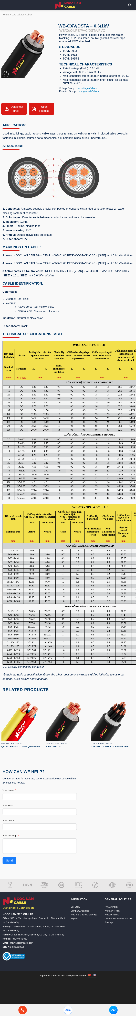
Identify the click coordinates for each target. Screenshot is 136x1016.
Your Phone (8, 820)
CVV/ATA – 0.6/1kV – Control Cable (110, 746)
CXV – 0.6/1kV (53, 746)
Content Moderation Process (118, 918)
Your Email (8, 805)
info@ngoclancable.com (21, 943)
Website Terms (111, 914)
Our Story (75, 907)
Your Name (8, 790)
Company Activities (80, 910)
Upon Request (40, 108)
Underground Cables (88, 91)
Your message (10, 835)
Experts (74, 918)
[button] (6, 5)
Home (6, 14)
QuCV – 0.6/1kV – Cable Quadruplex (20, 746)
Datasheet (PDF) (14, 108)
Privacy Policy (111, 907)
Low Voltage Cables (22, 14)
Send (9, 860)
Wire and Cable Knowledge (84, 914)
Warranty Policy (112, 910)
